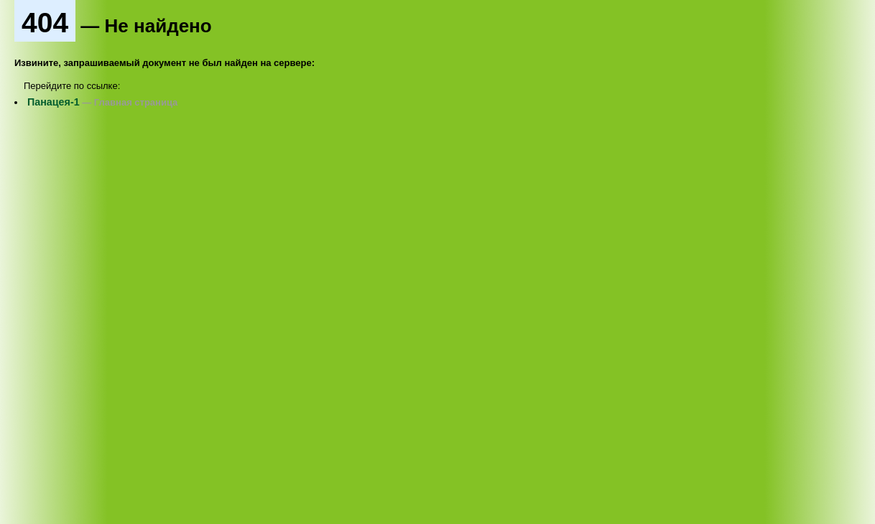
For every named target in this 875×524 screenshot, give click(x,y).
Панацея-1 (53, 102)
